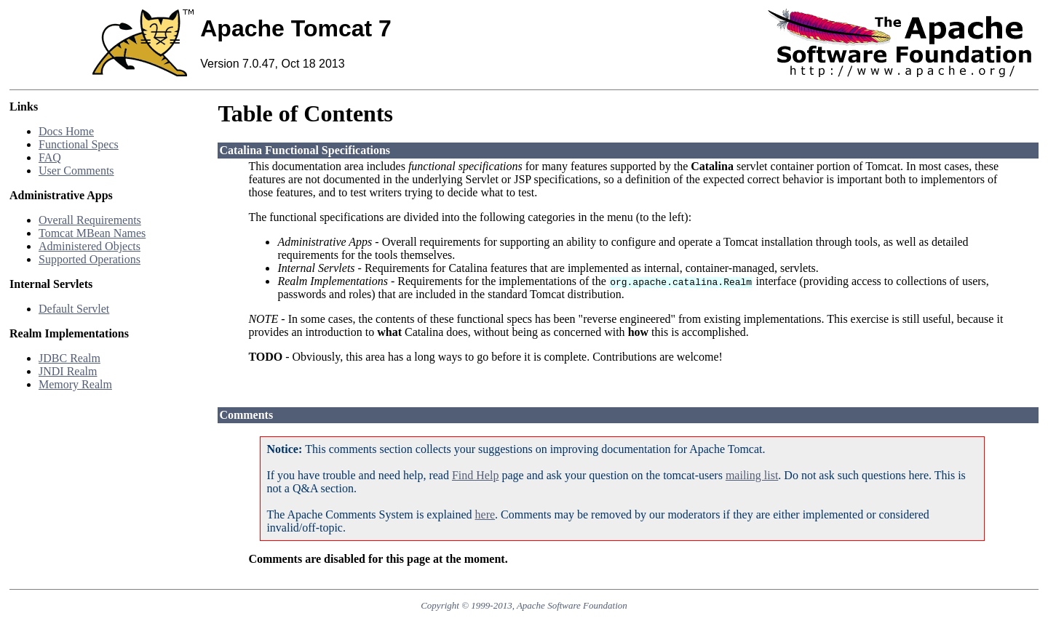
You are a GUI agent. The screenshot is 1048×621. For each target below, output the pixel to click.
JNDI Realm (68, 371)
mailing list (752, 475)
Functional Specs (79, 144)
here (485, 514)
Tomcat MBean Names (92, 233)
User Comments (76, 170)
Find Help (475, 475)
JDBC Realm (69, 358)
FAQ (50, 157)
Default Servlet (74, 309)
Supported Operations (89, 259)
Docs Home (66, 131)
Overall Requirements (90, 220)
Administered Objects (89, 246)
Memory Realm (75, 384)
